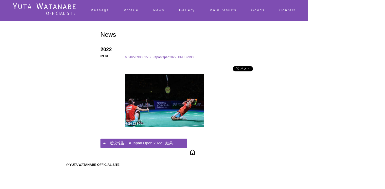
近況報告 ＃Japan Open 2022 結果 (141, 143)
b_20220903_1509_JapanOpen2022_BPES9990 (159, 57)
